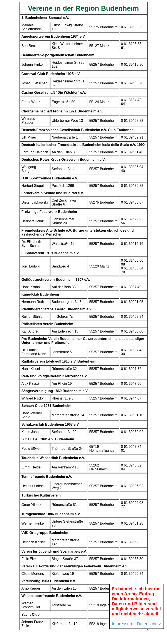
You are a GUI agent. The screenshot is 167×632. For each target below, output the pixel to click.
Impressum (122, 623)
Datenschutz (149, 623)
